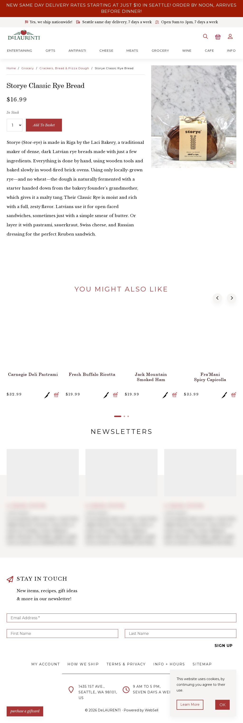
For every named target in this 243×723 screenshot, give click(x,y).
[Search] (205, 36)
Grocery (160, 50)
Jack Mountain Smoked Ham (151, 377)
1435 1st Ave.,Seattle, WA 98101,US (98, 692)
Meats (132, 50)
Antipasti (77, 50)
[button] (217, 298)
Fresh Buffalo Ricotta (92, 374)
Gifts (51, 50)
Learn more (190, 704)
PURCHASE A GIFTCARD (24, 711)
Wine (187, 50)
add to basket (44, 125)
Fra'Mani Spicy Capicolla (210, 377)
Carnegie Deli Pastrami (33, 374)
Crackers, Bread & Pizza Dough (64, 68)
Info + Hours (169, 664)
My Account (45, 664)
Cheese (106, 50)
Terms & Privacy (126, 664)
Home (11, 68)
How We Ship (83, 664)
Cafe (209, 50)
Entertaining (19, 50)
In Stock (13, 112)
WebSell (151, 710)
